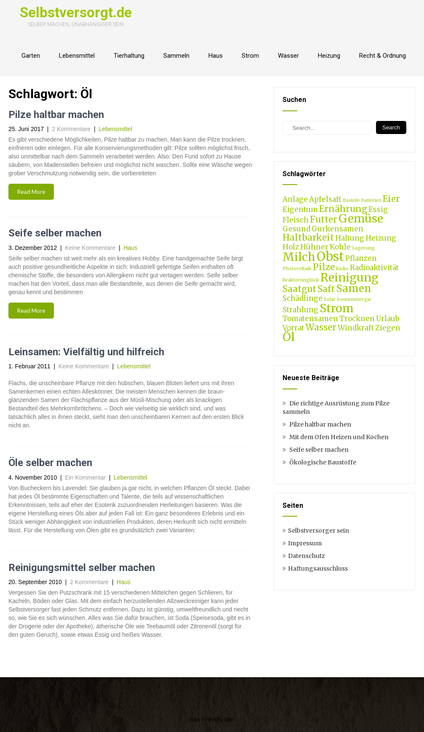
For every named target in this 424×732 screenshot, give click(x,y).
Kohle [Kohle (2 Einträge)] (340, 247)
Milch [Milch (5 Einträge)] (299, 256)
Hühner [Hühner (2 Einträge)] (314, 247)
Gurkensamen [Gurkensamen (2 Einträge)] (337, 228)
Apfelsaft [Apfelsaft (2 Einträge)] (325, 199)
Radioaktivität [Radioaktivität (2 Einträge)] (374, 267)
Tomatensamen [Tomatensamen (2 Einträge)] (310, 318)
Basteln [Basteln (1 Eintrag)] (351, 200)
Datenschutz (306, 556)
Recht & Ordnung (382, 55)
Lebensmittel (77, 55)
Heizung (329, 55)
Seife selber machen (54, 233)
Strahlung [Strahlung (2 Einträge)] (300, 309)
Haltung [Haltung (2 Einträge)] (349, 238)
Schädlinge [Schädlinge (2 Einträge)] (303, 298)
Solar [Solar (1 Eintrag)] (330, 299)
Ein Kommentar (85, 477)
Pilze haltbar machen (56, 115)
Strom (250, 55)
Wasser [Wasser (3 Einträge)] (320, 327)
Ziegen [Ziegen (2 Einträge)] (387, 327)
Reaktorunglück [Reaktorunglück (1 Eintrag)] (301, 280)
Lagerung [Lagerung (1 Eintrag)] (363, 248)
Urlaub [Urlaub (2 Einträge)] (388, 318)
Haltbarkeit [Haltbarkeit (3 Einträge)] (308, 237)
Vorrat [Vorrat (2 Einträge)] (293, 327)
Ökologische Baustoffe (322, 462)
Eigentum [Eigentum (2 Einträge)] (300, 209)
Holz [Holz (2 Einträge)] (291, 247)
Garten (30, 55)
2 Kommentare (71, 129)
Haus (215, 55)
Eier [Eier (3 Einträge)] (391, 198)
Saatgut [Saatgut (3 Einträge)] (299, 289)
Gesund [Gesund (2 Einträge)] (296, 228)
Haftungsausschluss (318, 568)
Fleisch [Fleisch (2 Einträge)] (296, 220)
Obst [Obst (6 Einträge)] (330, 256)
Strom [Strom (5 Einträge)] (337, 308)
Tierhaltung (129, 55)
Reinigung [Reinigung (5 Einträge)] (349, 277)
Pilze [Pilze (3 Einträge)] (324, 267)
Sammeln (176, 55)
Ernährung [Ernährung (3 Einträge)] (343, 209)
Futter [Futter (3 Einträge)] (323, 219)
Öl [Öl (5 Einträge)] (289, 337)
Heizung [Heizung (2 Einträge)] (380, 238)
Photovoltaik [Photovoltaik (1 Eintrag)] (297, 268)
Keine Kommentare (90, 247)
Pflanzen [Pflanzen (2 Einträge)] (361, 258)
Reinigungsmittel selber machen (81, 568)
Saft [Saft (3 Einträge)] (326, 289)
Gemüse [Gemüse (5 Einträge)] (361, 218)
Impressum (305, 543)
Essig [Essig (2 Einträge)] (378, 209)
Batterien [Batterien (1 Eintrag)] (371, 200)
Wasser (288, 55)
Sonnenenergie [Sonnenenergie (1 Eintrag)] (354, 299)
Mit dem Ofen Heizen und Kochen (339, 437)
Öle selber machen (50, 463)
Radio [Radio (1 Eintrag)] (342, 268)
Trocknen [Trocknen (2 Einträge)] (357, 318)
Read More (31, 191)
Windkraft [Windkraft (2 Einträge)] (356, 327)
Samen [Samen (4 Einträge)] (353, 288)
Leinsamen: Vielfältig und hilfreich (86, 352)
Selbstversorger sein (318, 530)
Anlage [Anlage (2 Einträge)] (295, 199)
